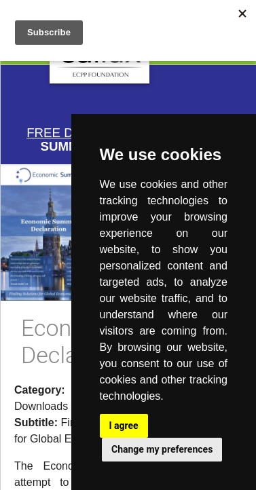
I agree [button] (124, 425)
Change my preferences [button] (162, 449)
